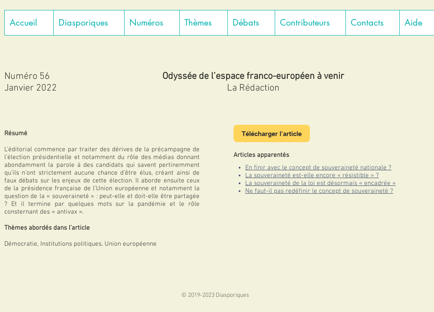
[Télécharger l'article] (271, 133)
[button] (88, 22)
